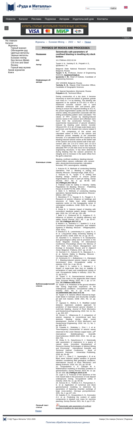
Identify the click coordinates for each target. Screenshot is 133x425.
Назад (88, 42)
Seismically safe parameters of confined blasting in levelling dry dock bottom (73, 407)
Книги (11, 72)
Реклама (36, 19)
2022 (70, 42)
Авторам (64, 19)
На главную (11, 41)
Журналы (40, 42)
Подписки (50, 19)
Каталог (23, 19)
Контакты (102, 19)
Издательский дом (83, 19)
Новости (10, 19)
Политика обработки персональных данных (68, 422)
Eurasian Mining (56, 42)
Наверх (102, 419)
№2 (79, 42)
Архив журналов (16, 70)
